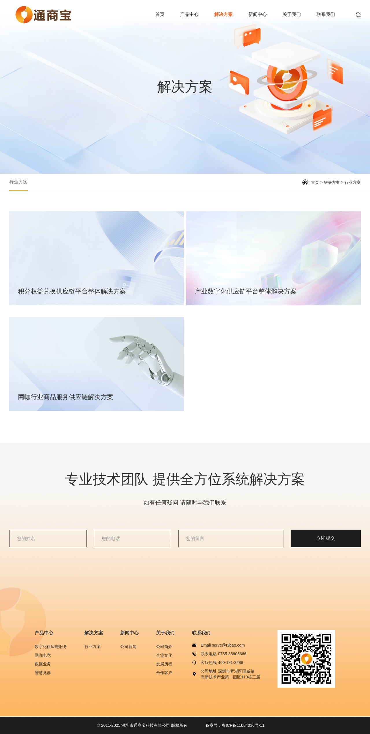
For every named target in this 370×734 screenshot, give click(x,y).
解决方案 (223, 14)
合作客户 (164, 672)
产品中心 (189, 14)
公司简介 (164, 646)
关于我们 (291, 14)
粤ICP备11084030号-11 (243, 725)
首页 (159, 14)
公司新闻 (128, 646)
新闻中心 (257, 14)
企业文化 (164, 655)
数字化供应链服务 (51, 646)
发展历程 (164, 664)
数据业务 (43, 664)
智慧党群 (43, 672)
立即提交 (329, 538)
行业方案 (18, 181)
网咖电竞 (43, 655)
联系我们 (326, 14)
